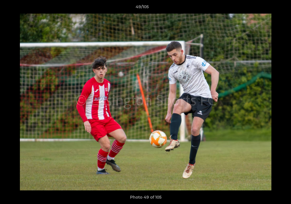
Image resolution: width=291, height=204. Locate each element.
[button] (267, 8)
